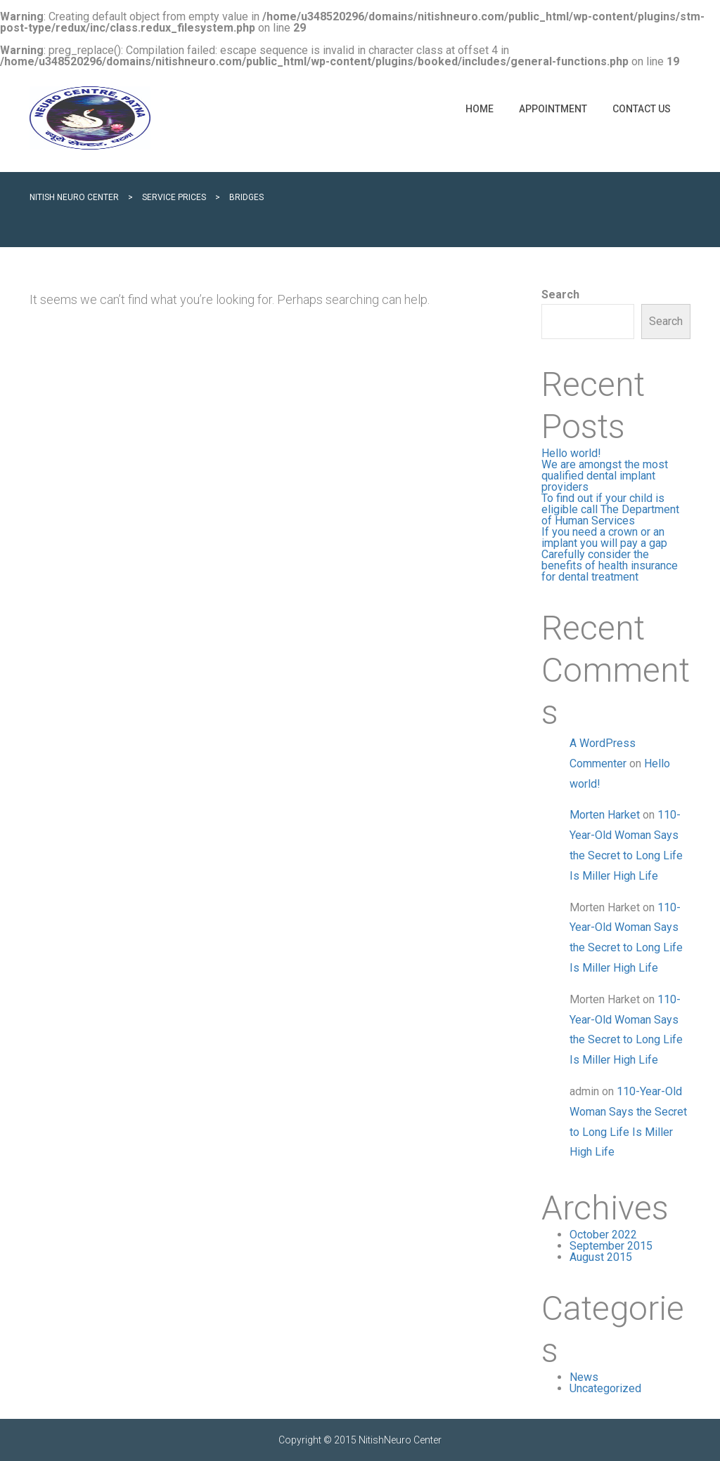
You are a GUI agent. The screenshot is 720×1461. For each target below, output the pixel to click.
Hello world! (571, 453)
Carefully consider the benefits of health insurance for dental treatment (609, 565)
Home (479, 108)
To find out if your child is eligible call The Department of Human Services (610, 509)
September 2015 (611, 1245)
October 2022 (603, 1234)
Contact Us (641, 108)
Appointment (553, 108)
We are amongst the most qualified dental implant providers (604, 476)
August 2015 (601, 1257)
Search (560, 294)
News (584, 1377)
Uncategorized (605, 1388)
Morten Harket (605, 814)
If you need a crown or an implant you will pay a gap (604, 537)
